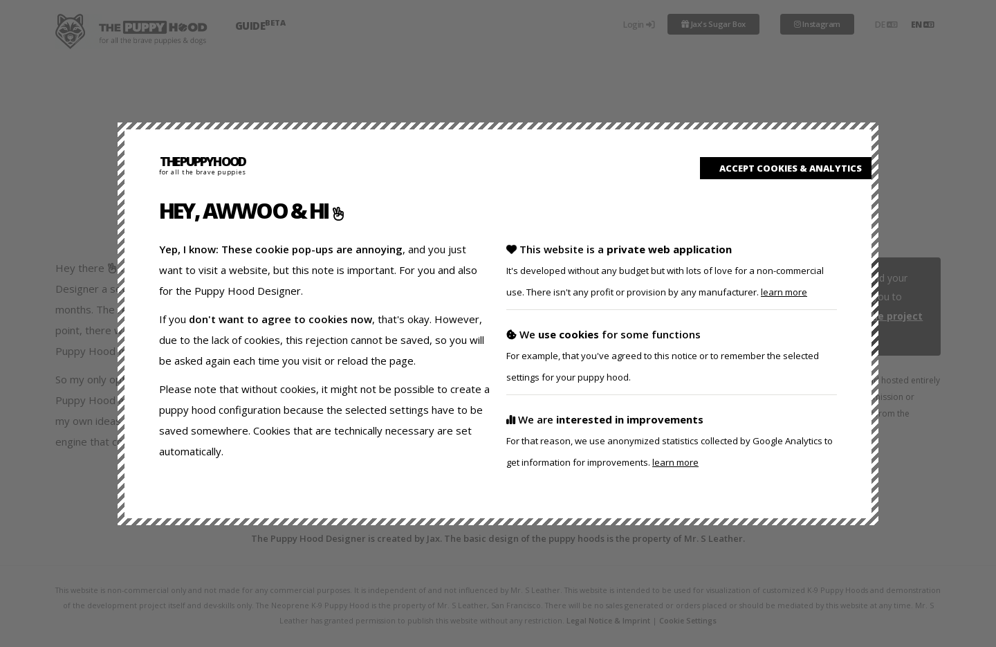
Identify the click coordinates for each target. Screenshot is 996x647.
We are (669, 440)
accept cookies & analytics (786, 168)
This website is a (665, 270)
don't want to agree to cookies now (280, 319)
